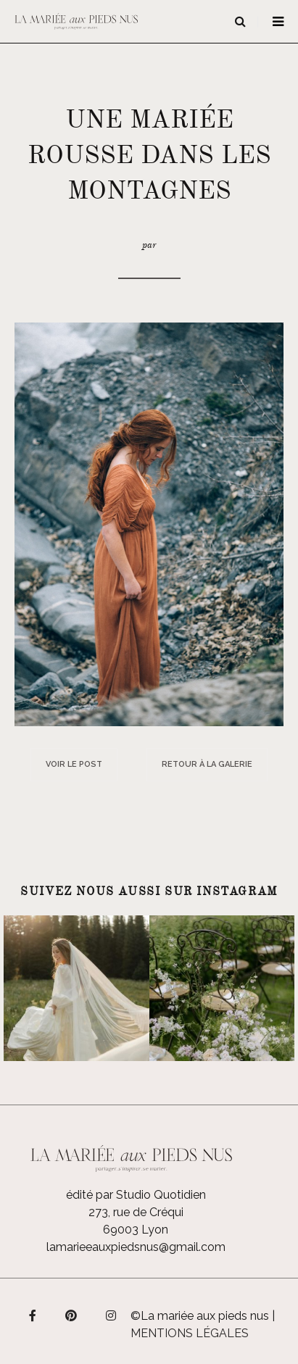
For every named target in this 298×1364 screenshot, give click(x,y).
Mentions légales (190, 1333)
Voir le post (74, 764)
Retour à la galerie (207, 764)
